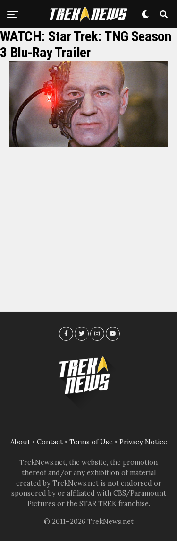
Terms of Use (91, 442)
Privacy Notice (143, 442)
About (20, 442)
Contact (50, 442)
